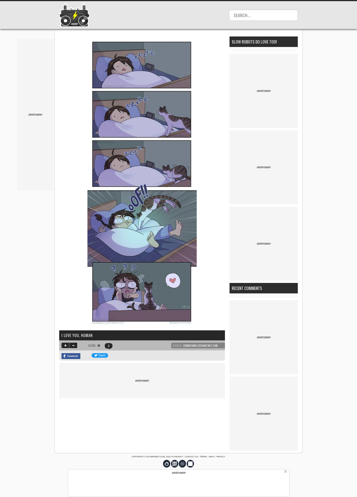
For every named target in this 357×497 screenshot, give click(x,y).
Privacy (221, 457)
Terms (203, 457)
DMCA (212, 457)
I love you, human (77, 335)
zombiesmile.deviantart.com (200, 345)
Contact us (191, 457)
